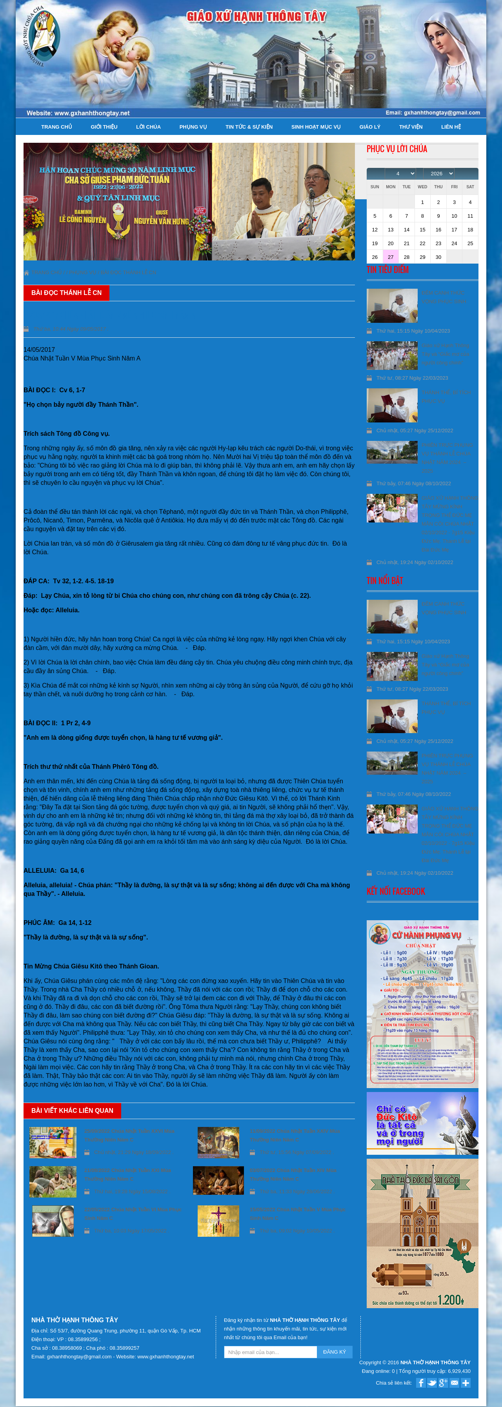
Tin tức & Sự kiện (249, 127)
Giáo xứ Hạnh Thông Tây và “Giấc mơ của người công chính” (445, 354)
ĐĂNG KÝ (334, 1352)
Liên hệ (451, 127)
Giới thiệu (104, 127)
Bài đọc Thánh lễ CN (128, 272)
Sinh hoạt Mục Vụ (316, 127)
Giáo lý (370, 127)
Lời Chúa (148, 127)
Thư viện (411, 127)
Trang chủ (56, 127)
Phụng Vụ (193, 127)
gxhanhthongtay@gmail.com (80, 1357)
